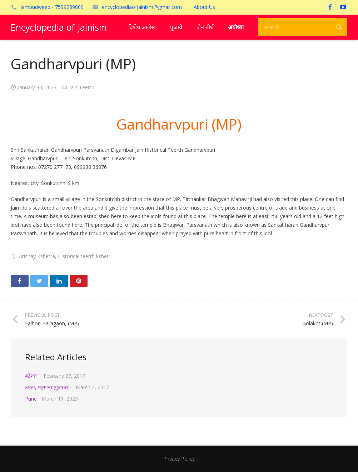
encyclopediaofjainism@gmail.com (142, 7)
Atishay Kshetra (37, 256)
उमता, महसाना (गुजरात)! (48, 387)
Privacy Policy (179, 458)
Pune (31, 398)
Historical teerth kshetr (84, 256)
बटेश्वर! (32, 375)
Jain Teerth (81, 87)
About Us (204, 7)
